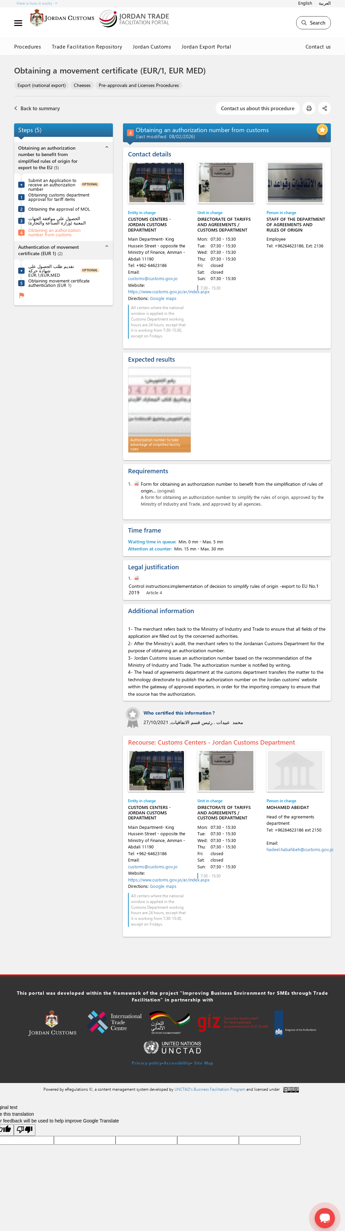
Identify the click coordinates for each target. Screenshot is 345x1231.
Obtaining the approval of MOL (59, 209)
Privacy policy (147, 1062)
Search (313, 22)
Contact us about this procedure (257, 108)
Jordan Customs (152, 46)
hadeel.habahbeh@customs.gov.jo (300, 849)
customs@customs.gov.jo (153, 278)
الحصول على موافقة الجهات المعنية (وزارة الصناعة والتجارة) (57, 220)
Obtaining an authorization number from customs (54, 232)
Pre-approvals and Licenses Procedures (139, 85)
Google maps (163, 298)
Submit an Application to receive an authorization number (52, 184)
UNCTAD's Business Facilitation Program (210, 1089)
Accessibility (177, 1062)
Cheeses (82, 85)
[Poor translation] (24, 1130)
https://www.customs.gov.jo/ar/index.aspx (169, 291)
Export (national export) (42, 85)
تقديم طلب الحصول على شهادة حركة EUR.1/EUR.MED (51, 270)
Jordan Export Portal (206, 46)
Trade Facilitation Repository (87, 46)
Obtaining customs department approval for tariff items (58, 196)
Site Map (203, 1062)
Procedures (27, 46)
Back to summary (37, 108)
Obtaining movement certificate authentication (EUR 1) (59, 282)
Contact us (318, 46)
